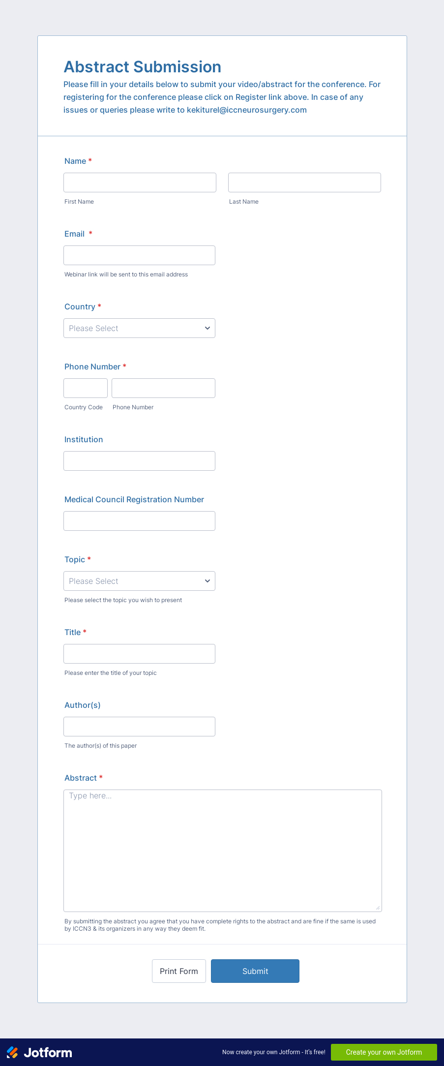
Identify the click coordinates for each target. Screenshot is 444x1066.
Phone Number (95, 366)
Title (75, 632)
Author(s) (82, 705)
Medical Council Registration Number (134, 499)
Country (82, 306)
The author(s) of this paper (100, 745)
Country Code (83, 407)
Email (78, 234)
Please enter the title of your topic (110, 672)
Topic (77, 559)
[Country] (139, 328)
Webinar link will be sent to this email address (126, 274)
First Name (79, 201)
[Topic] (139, 581)
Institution (83, 439)
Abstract (83, 778)
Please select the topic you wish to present (123, 600)
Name (78, 161)
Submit (255, 971)
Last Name (244, 201)
